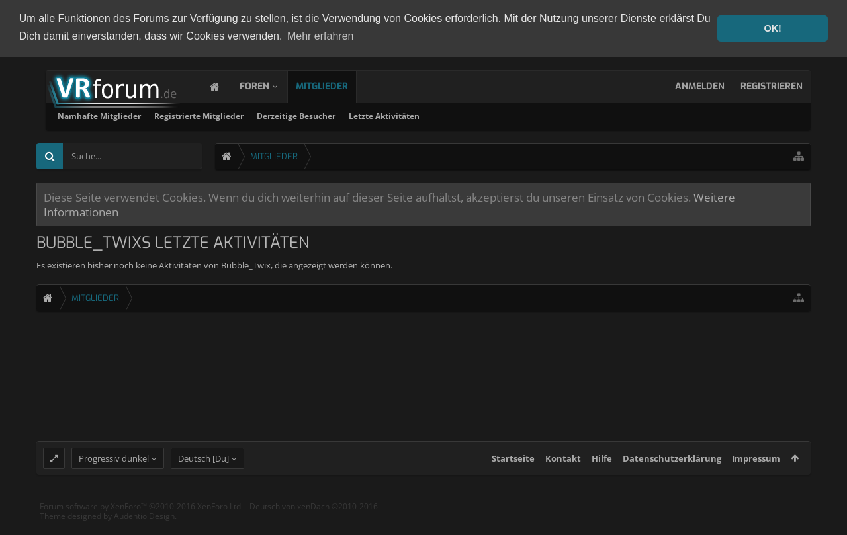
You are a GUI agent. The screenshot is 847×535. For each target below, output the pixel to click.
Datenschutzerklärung (672, 467)
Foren (268, 85)
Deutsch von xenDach (313, 515)
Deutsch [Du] (203, 467)
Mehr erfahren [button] (320, 36)
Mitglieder (335, 85)
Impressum (756, 467)
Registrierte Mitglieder (368, 115)
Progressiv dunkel (114, 467)
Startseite (513, 467)
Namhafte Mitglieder (268, 115)
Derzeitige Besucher (465, 115)
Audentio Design (144, 525)
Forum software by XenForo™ (141, 515)
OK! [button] (772, 28)
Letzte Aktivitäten (553, 115)
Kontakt (563, 467)
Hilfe (602, 467)
